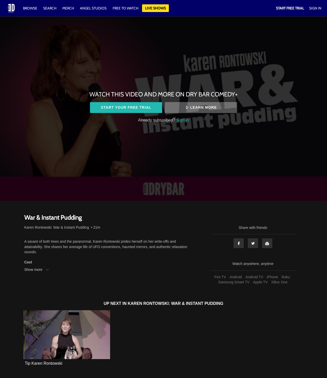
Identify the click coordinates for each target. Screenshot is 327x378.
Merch (68, 8)
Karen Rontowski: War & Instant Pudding (56, 227)
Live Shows (155, 8)
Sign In (315, 8)
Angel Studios (93, 8)
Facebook (238, 243)
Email (267, 243)
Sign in (183, 120)
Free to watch (125, 8)
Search (50, 8)
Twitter (253, 243)
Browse (30, 8)
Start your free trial (126, 107)
